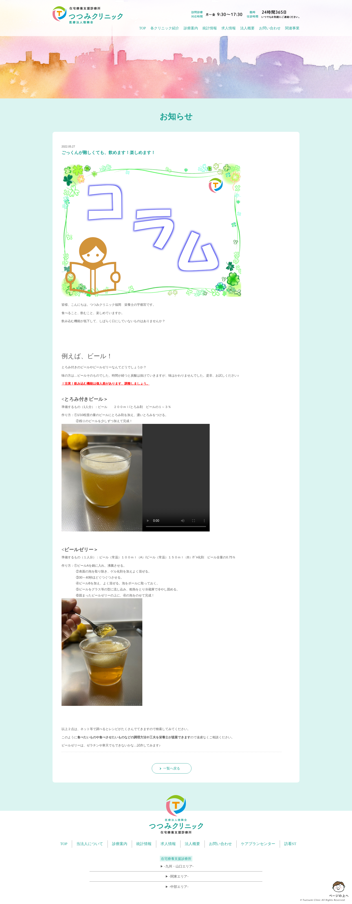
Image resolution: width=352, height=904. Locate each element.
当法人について (89, 844)
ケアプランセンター (258, 844)
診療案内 (119, 844)
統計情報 (144, 844)
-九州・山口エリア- (179, 866)
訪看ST (290, 844)
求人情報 (228, 28)
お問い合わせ (270, 28)
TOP (142, 28)
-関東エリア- (178, 876)
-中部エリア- (178, 887)
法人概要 (192, 844)
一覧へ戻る (171, 768)
